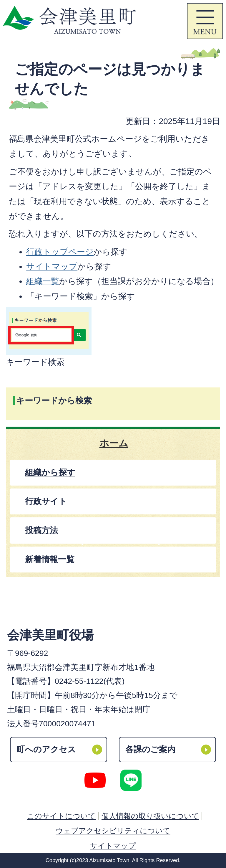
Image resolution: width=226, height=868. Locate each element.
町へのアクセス (46, 749)
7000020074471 (67, 723)
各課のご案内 (150, 749)
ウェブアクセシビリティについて (113, 830)
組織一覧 (42, 281)
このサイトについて (61, 816)
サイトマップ (51, 266)
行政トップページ (60, 251)
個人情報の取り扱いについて (150, 816)
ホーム (113, 443)
